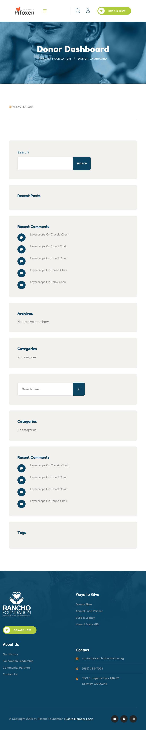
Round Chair (59, 270)
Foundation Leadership (18, 661)
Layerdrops (37, 234)
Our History (10, 654)
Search (23, 152)
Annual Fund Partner (89, 611)
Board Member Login (79, 719)
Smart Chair (59, 246)
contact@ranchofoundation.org (103, 658)
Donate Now (112, 11)
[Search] (79, 389)
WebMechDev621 (21, 107)
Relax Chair (58, 282)
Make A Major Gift (87, 624)
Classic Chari (60, 234)
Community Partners (17, 668)
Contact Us (10, 674)
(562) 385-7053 (92, 668)
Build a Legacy (85, 618)
